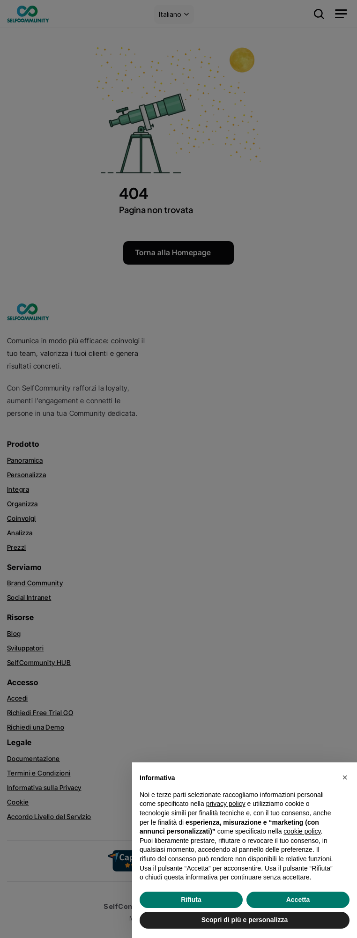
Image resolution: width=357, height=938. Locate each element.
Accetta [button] (298, 899)
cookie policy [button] (301, 831)
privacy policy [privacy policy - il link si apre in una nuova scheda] (225, 803)
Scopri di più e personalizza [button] (244, 919)
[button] (344, 777)
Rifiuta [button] (191, 899)
